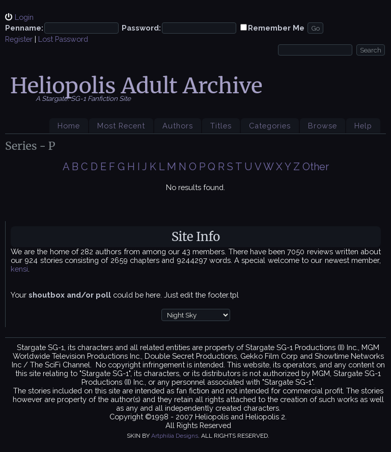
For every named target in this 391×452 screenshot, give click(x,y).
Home (69, 125)
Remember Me (276, 27)
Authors (177, 125)
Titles (221, 125)
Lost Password (63, 39)
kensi (19, 268)
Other (315, 167)
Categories (270, 125)
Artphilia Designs (174, 435)
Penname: (24, 27)
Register (19, 39)
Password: (141, 27)
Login (24, 17)
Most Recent (121, 125)
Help (363, 125)
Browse (322, 125)
